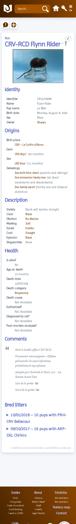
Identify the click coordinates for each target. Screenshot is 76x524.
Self (28, 223)
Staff (38, 505)
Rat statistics (61, 501)
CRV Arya (20, 154)
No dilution (32, 219)
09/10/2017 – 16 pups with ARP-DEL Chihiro (36, 432)
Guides (15, 492)
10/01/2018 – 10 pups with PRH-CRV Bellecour (36, 418)
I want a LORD (15, 513)
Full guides (15, 501)
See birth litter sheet (27, 173)
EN (70, 10)
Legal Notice (38, 513)
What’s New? (38, 501)
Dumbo (30, 228)
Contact (61, 513)
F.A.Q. (15, 498)
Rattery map (61, 507)
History (38, 498)
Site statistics (61, 498)
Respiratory (22, 293)
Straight (30, 233)
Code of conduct (15, 505)
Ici (36, 383)
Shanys (41, 122)
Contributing (15, 509)
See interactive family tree (30, 177)
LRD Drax (20, 163)
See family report (25, 187)
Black (29, 214)
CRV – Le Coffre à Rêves (29, 145)
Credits (38, 509)
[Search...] (28, 8)
